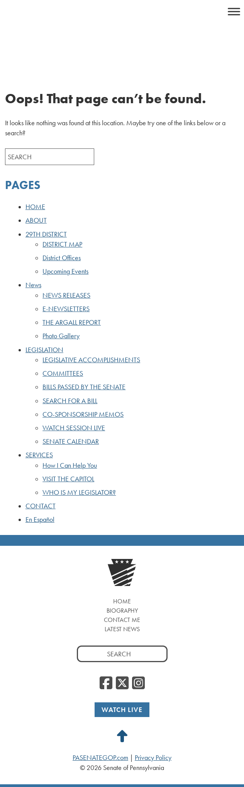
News (33, 285)
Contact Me (122, 620)
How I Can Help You (69, 465)
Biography (122, 610)
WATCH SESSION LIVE (73, 428)
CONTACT (40, 506)
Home (122, 601)
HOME (35, 207)
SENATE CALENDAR (70, 441)
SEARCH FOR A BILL (69, 401)
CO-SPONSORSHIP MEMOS (83, 414)
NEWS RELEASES (66, 295)
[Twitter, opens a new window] (122, 683)
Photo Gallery (61, 336)
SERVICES (39, 455)
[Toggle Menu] (234, 11)
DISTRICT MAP (62, 244)
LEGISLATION (44, 350)
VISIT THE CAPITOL (68, 479)
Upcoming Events (65, 271)
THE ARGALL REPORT (71, 322)
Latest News (122, 629)
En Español (39, 519)
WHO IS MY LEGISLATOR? (79, 492)
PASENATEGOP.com (100, 757)
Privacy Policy (153, 757)
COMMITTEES (62, 373)
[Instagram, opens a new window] (138, 683)
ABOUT (36, 220)
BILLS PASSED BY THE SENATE (83, 387)
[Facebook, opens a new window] (106, 683)
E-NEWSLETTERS (66, 309)
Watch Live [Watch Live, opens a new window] (122, 709)
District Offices (61, 258)
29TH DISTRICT (46, 234)
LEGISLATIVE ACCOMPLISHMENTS (91, 360)
